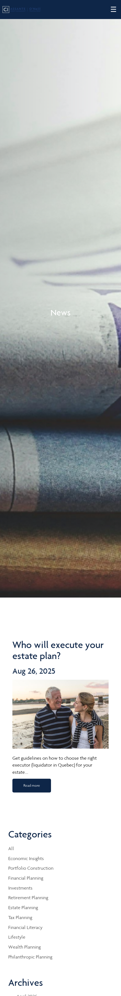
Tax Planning (20, 917)
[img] (60, 299)
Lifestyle (16, 937)
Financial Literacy (25, 927)
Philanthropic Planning (30, 957)
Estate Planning (23, 907)
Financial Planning (25, 878)
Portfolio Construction (30, 868)
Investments (20, 888)
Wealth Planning (24, 947)
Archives (25, 982)
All (11, 848)
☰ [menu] (113, 10)
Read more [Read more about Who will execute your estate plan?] (31, 785)
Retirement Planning (28, 898)
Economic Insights (26, 858)
